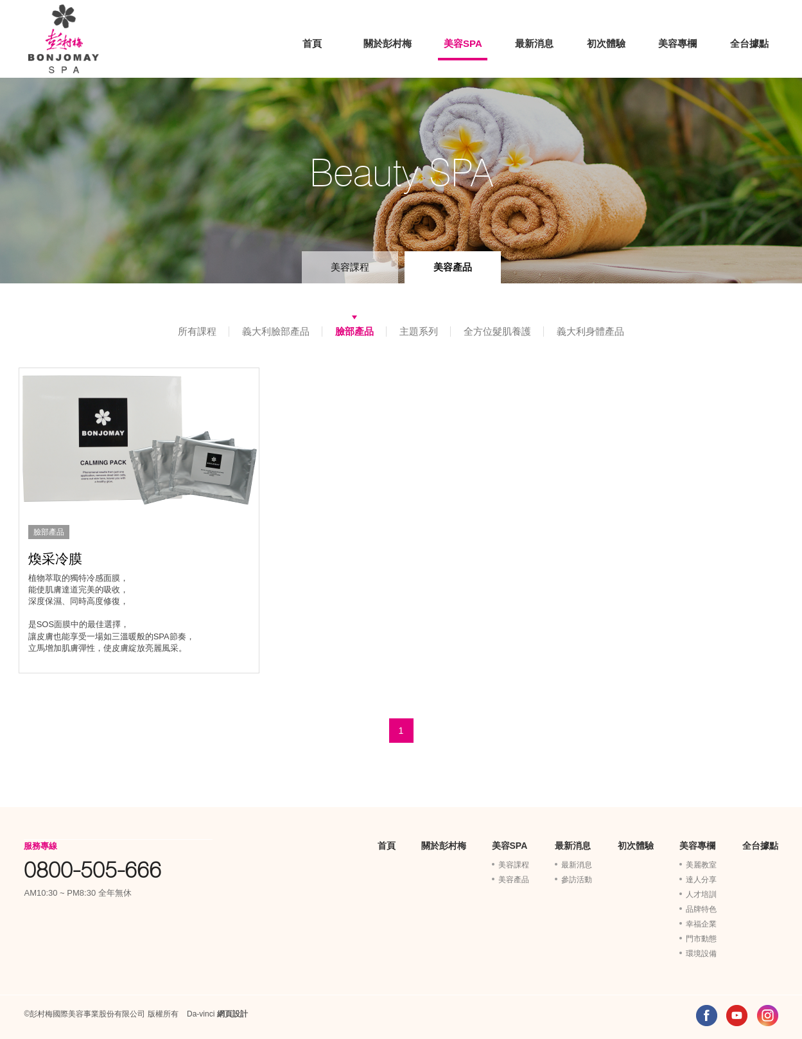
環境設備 (701, 953)
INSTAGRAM (767, 1015)
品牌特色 (701, 909)
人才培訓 (701, 894)
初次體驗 (606, 43)
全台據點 (749, 43)
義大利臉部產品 (275, 331)
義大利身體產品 (590, 331)
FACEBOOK (706, 1015)
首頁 (312, 43)
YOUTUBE (736, 1015)
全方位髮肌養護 (497, 331)
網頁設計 (232, 1013)
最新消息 (534, 43)
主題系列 (418, 331)
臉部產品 (354, 331)
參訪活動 (576, 879)
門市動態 (701, 938)
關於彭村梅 (387, 43)
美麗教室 (701, 864)
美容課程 (350, 267)
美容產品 (452, 267)
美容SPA (463, 43)
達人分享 (701, 879)
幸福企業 (701, 923)
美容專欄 (677, 43)
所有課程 (197, 331)
